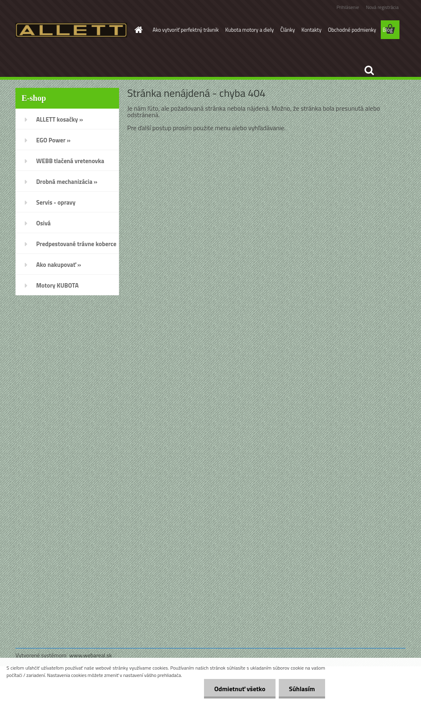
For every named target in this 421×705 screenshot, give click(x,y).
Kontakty (311, 30)
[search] (369, 70)
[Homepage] (137, 29)
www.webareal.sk (90, 655)
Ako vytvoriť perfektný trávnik (186, 30)
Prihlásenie (347, 7)
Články (287, 30)
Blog (388, 30)
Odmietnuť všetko (239, 689)
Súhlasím (302, 689)
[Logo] (71, 30)
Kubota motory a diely (249, 30)
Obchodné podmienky (352, 30)
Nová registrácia (382, 7)
